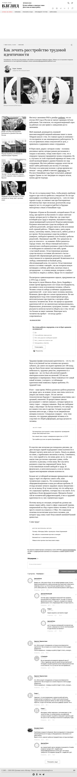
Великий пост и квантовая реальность (44, 537)
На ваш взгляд (35, 320)
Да (35, 332)
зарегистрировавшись (69, 550)
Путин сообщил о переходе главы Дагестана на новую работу (33, 6)
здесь (29, 553)
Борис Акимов (17, 68)
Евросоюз (53, 12)
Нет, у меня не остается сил (44, 340)
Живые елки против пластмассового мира (45, 540)
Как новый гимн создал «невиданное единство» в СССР (50, 436)
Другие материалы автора (42, 528)
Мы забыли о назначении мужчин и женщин (46, 534)
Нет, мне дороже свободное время (46, 338)
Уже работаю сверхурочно (43, 335)
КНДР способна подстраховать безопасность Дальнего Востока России (11, 133)
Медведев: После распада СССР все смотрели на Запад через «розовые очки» (12, 198)
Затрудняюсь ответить (42, 343)
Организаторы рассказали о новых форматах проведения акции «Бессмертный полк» (50, 432)
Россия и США (28, 12)
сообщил (61, 117)
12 (43, 590)
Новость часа (27, 3)
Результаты (39, 351)
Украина (18, 12)
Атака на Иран (7, 12)
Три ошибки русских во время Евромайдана (46, 439)
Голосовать (39, 347)
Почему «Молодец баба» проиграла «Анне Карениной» (49, 531)
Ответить (37, 590)
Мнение (21, 44)
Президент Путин (41, 12)
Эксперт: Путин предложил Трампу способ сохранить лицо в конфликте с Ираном (13, 176)
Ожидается (62, 170)
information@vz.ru (47, 770)
